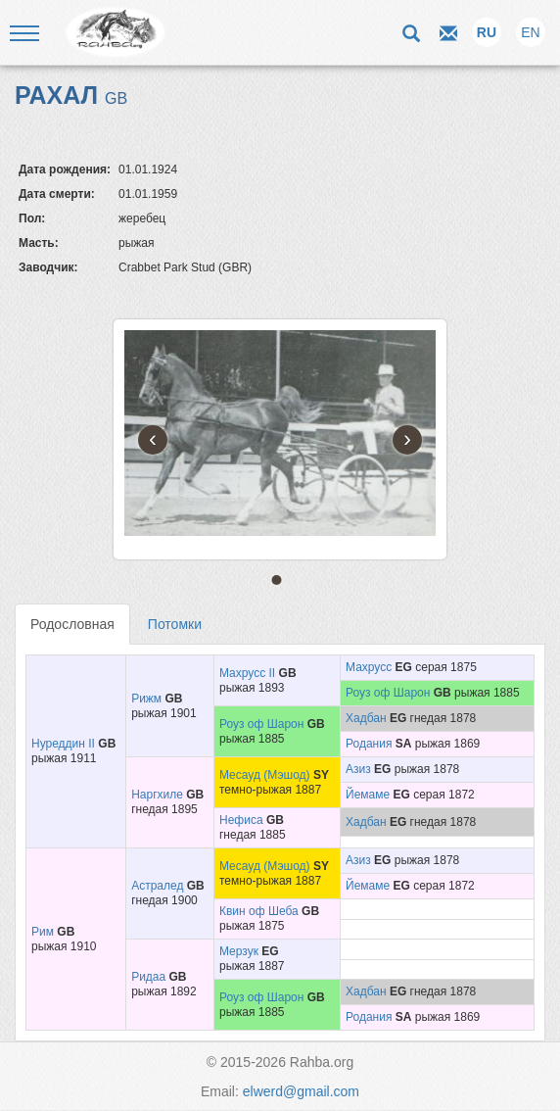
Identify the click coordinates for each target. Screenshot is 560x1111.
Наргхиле (157, 794)
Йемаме (368, 794)
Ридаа (148, 977)
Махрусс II (247, 673)
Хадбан (366, 718)
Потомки (175, 624)
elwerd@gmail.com (301, 1091)
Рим (42, 932)
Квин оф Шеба (259, 911)
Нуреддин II (63, 743)
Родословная (72, 624)
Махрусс (369, 667)
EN (530, 32)
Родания (369, 743)
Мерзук (238, 951)
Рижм (146, 698)
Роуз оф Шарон (388, 693)
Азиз (358, 769)
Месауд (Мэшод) (264, 775)
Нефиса (241, 820)
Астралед (157, 886)
